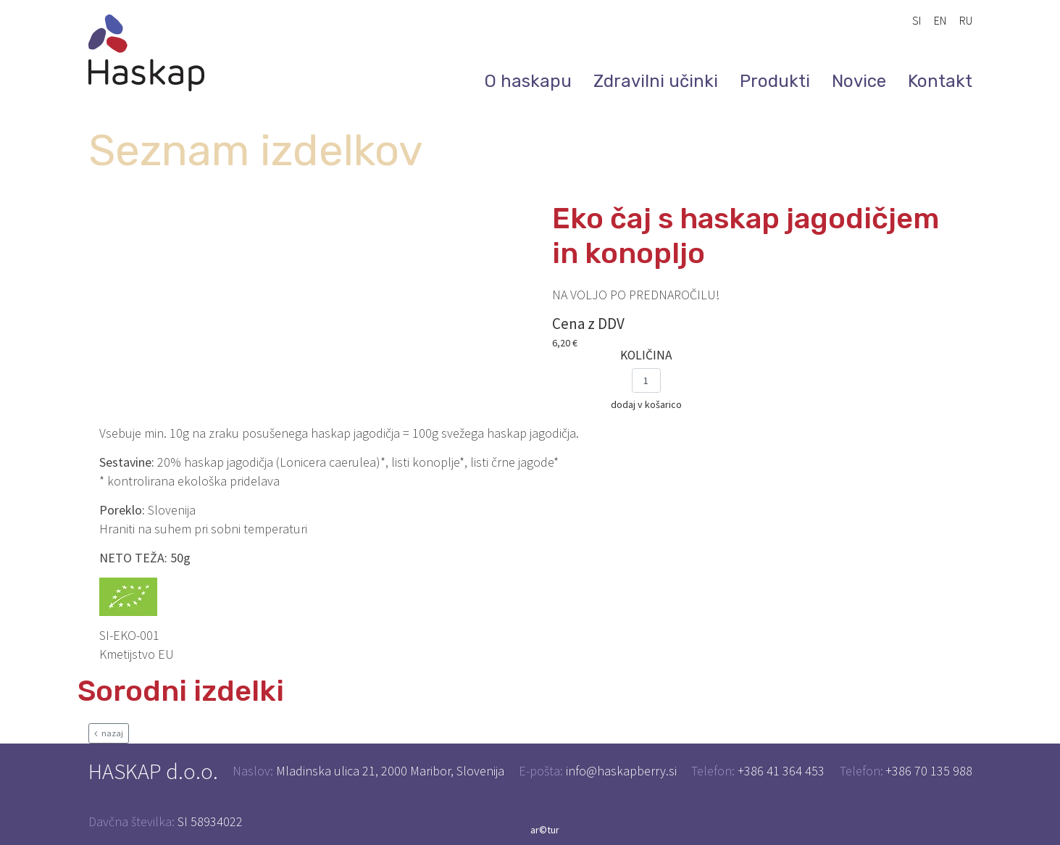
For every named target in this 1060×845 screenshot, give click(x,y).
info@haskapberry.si (621, 770)
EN (940, 20)
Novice (859, 81)
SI (916, 20)
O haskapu (528, 81)
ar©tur (544, 829)
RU (965, 20)
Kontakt (940, 81)
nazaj (108, 733)
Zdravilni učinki (655, 81)
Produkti (775, 81)
